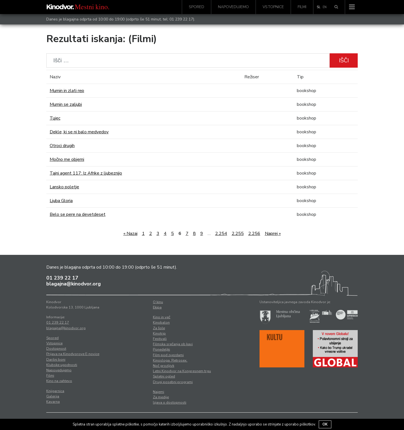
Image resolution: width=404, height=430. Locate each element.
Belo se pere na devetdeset (77, 214)
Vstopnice (273, 7)
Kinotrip (159, 333)
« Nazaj (130, 233)
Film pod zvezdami (168, 355)
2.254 (221, 233)
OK (325, 424)
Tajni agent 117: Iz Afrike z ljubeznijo (86, 173)
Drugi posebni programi (173, 382)
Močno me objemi (67, 159)
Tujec (55, 118)
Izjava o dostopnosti (169, 402)
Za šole (159, 328)
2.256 (254, 233)
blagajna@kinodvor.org (73, 283)
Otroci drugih (62, 146)
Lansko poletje (64, 187)
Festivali (160, 338)
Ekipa (157, 307)
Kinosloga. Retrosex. (170, 360)
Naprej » (273, 233)
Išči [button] (344, 60)
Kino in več (161, 317)
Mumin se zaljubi (66, 104)
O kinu (158, 302)
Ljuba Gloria (61, 201)
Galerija (52, 396)
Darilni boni (55, 359)
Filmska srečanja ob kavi (173, 344)
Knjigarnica (55, 391)
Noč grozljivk (163, 365)
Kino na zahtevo (59, 380)
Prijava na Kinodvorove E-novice (72, 353)
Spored (196, 7)
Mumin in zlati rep (67, 91)
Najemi (158, 391)
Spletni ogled (164, 376)
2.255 (238, 233)
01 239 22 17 (181, 19)
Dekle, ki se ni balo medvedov (79, 132)
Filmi (302, 7)
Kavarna (53, 401)
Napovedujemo (233, 7)
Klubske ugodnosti (61, 364)
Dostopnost (56, 348)
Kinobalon (161, 322)
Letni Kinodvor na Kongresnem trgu (182, 371)
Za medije (161, 397)
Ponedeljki (161, 349)
